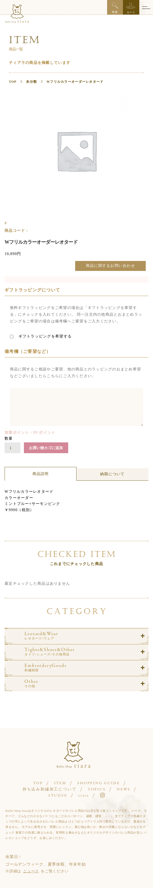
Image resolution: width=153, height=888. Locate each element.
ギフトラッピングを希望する (41, 336)
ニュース (31, 871)
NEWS (123, 789)
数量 (9, 438)
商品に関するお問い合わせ (110, 266)
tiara (83, 795)
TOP (12, 82)
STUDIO (57, 795)
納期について (112, 474)
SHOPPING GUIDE (98, 783)
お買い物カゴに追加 (46, 447)
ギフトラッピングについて (32, 290)
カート (131, 8)
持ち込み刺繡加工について (50, 789)
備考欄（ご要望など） (28, 351)
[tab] (40, 474)
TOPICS (97, 789)
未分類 (31, 82)
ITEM (60, 783)
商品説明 (40, 474)
